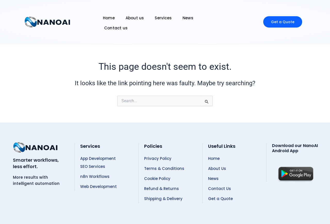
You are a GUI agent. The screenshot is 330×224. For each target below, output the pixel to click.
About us (135, 18)
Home (109, 18)
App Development (98, 158)
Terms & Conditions (164, 168)
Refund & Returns (161, 188)
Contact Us (219, 188)
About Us (217, 168)
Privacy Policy (157, 158)
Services (163, 18)
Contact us (116, 28)
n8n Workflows (95, 176)
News (188, 18)
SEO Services (92, 166)
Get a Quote (220, 198)
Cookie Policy (157, 178)
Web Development (98, 186)
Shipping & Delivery (163, 198)
